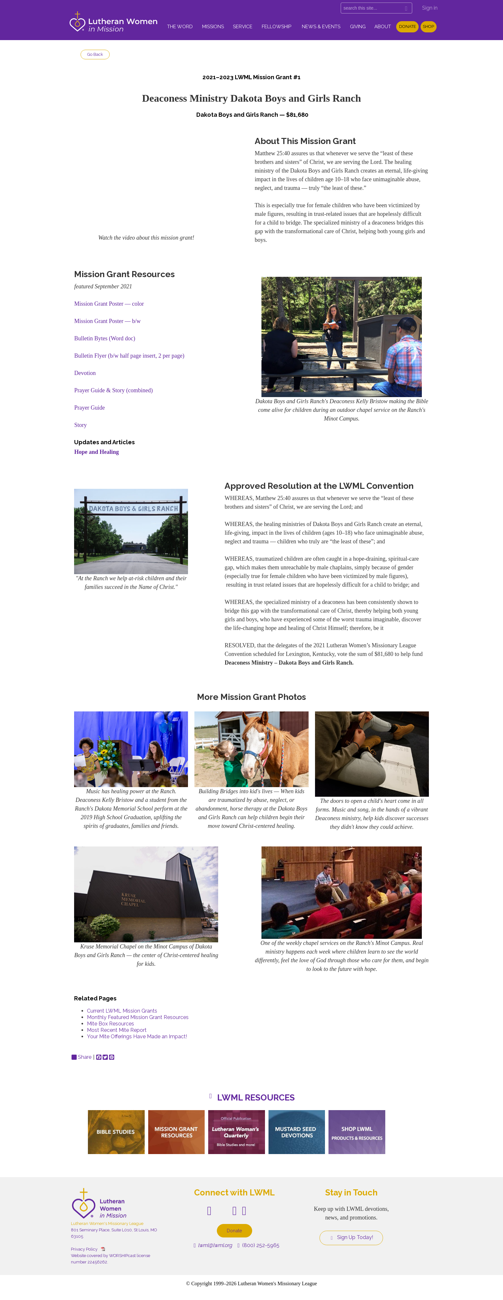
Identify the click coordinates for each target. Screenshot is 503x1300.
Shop (428, 26)
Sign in (430, 8)
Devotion (85, 373)
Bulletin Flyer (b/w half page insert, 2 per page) (129, 356)
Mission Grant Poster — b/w (107, 321)
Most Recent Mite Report (117, 1030)
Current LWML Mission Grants (122, 1011)
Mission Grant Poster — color (109, 304)
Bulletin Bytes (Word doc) (104, 338)
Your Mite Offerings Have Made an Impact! (137, 1036)
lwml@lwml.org (213, 1245)
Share (81, 1057)
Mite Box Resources (110, 1024)
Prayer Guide (89, 407)
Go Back (95, 54)
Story (80, 425)
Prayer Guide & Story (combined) (113, 390)
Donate (407, 26)
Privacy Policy (84, 1249)
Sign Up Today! (351, 1237)
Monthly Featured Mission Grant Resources (138, 1017)
